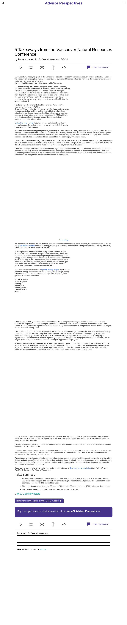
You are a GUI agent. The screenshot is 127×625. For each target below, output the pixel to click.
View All (43, 550)
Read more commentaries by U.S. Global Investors (39, 501)
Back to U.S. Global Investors (33, 533)
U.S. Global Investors (48, 59)
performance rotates (26, 246)
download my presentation (80, 468)
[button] (20, 67)
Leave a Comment (98, 67)
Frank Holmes (25, 59)
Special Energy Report (50, 270)
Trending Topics (28, 549)
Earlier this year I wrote (24, 123)
